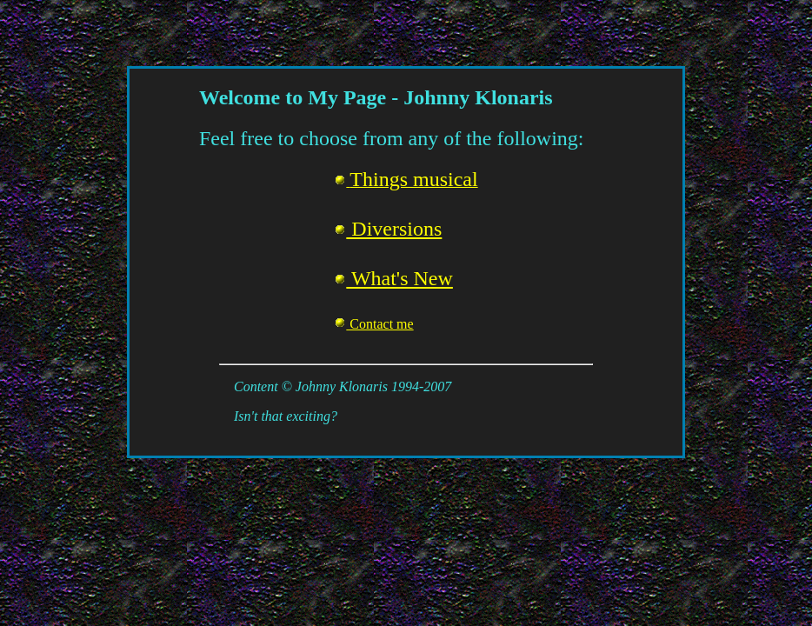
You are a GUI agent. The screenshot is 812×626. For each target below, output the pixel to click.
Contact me (373, 323)
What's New (393, 278)
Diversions (388, 228)
